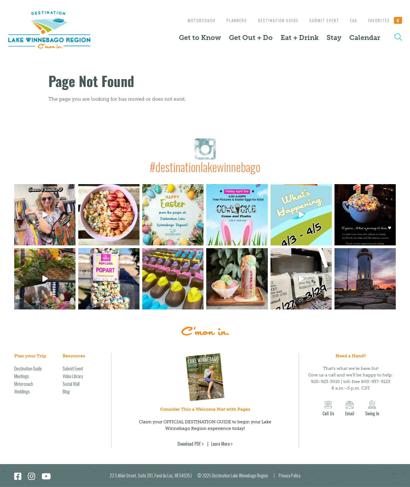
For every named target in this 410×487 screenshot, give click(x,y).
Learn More (220, 443)
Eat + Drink (300, 38)
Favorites (385, 20)
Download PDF (189, 443)
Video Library (73, 376)
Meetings (21, 376)
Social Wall (71, 384)
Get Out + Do (251, 38)
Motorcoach (195, 20)
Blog (66, 391)
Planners (231, 20)
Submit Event (321, 20)
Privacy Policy (289, 475)
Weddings (22, 391)
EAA (352, 20)
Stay (334, 38)
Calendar (364, 38)
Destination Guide (274, 20)
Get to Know (200, 38)
